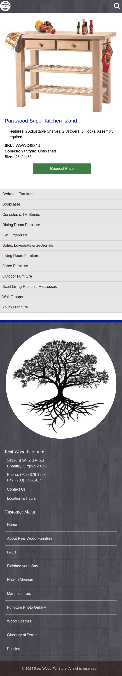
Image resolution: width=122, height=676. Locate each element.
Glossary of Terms (22, 635)
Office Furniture (15, 266)
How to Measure (20, 580)
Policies (13, 649)
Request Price (62, 168)
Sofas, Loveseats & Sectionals (27, 245)
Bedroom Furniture (18, 194)
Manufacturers (19, 594)
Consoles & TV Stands (21, 215)
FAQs (11, 552)
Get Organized (14, 235)
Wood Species (19, 621)
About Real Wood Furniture (30, 538)
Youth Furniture (15, 307)
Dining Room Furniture (21, 225)
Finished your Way (22, 566)
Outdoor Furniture (17, 276)
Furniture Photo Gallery (26, 607)
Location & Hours (21, 498)
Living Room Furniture (20, 256)
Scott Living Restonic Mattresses (29, 287)
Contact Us (16, 489)
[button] (60, 65)
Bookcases (11, 204)
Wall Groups (12, 297)
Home (12, 525)
